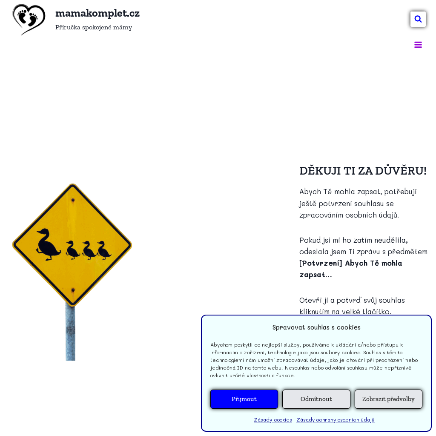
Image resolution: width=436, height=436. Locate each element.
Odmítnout (316, 399)
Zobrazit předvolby (388, 399)
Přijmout (244, 399)
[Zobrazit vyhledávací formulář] (418, 19)
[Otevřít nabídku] (418, 45)
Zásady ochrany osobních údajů (335, 419)
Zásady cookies (273, 419)
